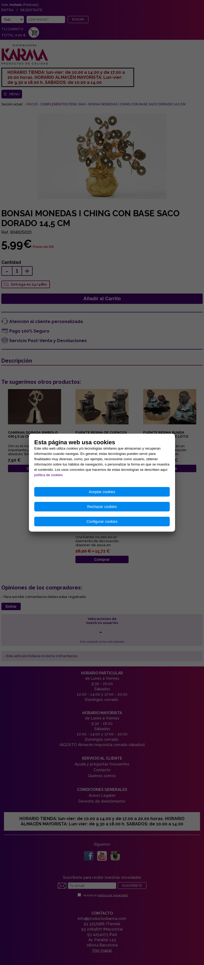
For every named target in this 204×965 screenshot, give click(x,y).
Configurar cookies (102, 521)
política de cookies (48, 475)
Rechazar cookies (102, 507)
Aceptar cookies (102, 492)
